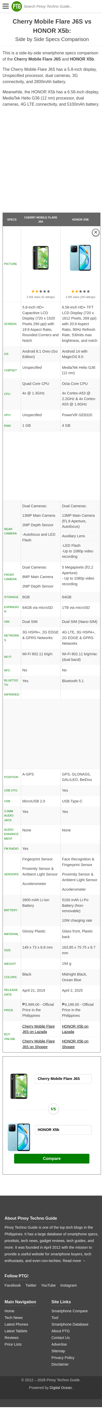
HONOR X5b (80, 219)
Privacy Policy (63, 1358)
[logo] (17, 6)
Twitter (30, 1285)
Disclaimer (60, 1364)
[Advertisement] (50, 162)
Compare (52, 1158)
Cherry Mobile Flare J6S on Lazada (40, 1030)
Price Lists (13, 1344)
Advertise (59, 1344)
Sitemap (58, 1351)
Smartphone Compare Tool (69, 1314)
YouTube (48, 1285)
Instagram (68, 1285)
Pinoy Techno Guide (37, 1218)
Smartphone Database (69, 1324)
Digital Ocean (61, 1388)
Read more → (74, 1261)
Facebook (13, 1285)
